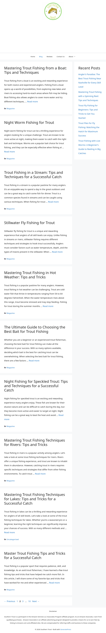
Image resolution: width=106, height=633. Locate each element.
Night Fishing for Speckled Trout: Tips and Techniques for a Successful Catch (36, 386)
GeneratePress (65, 629)
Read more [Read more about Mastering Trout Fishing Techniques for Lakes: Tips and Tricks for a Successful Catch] (9, 532)
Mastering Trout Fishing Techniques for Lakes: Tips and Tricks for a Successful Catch (34, 499)
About (73, 56)
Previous (9, 601)
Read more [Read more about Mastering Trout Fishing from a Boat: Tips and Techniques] (32, 101)
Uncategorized (13, 539)
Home (33, 56)
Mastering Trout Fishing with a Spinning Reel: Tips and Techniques (90, 96)
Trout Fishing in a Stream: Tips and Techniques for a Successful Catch (33, 174)
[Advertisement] (53, 37)
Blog (41, 56)
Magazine (11, 108)
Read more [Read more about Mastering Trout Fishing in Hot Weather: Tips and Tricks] (48, 306)
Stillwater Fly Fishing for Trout (29, 222)
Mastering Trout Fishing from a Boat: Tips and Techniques (35, 70)
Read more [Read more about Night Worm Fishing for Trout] (9, 151)
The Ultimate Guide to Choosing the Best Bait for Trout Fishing (34, 329)
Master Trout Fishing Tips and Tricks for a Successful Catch (34, 555)
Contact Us (61, 56)
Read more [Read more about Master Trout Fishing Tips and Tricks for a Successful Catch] (54, 582)
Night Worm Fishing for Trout (29, 122)
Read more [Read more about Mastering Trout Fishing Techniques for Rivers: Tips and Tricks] (40, 473)
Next (35, 601)
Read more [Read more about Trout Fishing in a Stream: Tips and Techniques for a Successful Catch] (53, 201)
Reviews (49, 56)
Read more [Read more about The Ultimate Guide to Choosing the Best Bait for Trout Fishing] (34, 360)
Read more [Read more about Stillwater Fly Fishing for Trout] (57, 251)
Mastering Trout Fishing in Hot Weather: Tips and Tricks (30, 274)
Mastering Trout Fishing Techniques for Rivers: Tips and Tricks (34, 442)
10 (29, 601)
